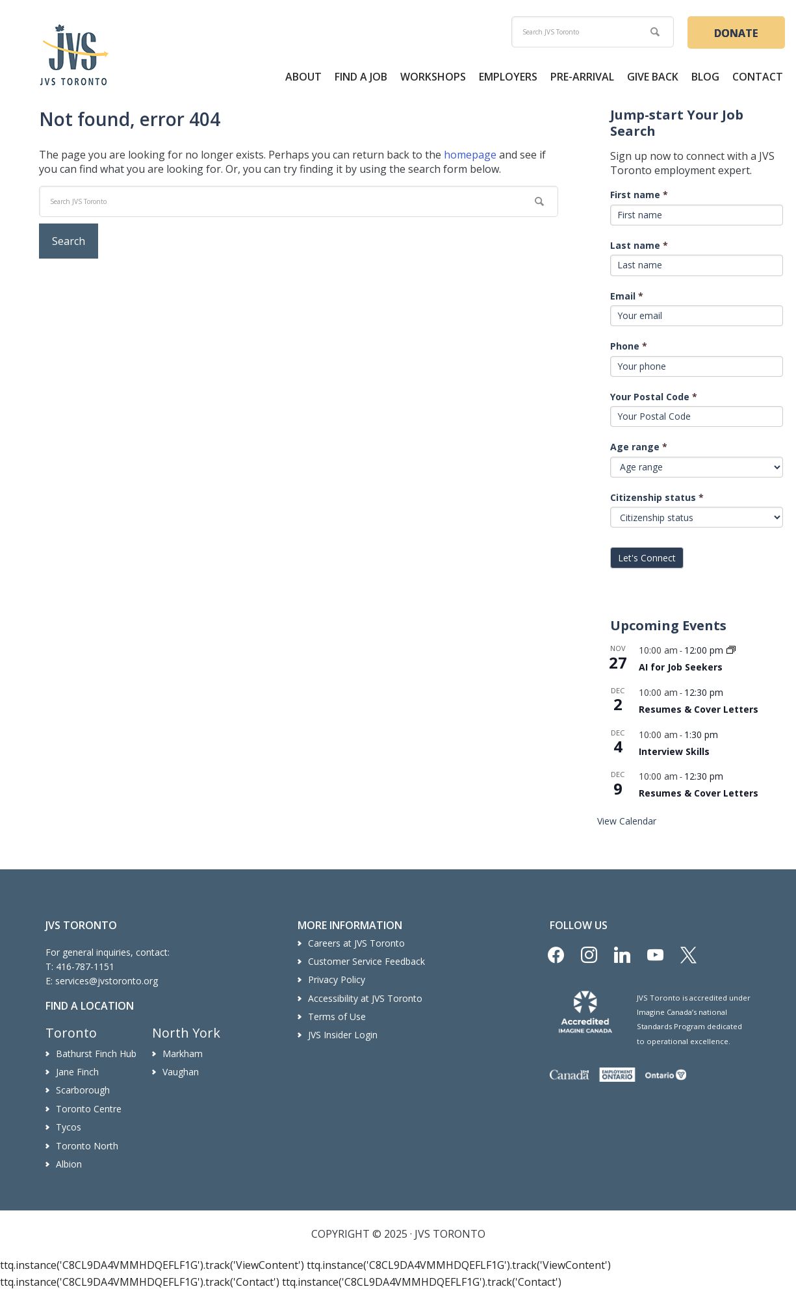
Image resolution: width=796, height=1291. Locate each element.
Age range (638, 447)
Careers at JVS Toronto (356, 943)
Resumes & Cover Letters (698, 709)
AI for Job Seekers (681, 667)
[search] (592, 31)
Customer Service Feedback (366, 961)
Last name (639, 245)
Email (626, 296)
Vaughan (180, 1072)
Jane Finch (77, 1072)
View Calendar (626, 821)
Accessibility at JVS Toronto (365, 998)
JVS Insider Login (343, 1035)
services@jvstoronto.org (106, 981)
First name (639, 194)
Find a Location (89, 1006)
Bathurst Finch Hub (96, 1053)
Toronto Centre (89, 1109)
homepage (470, 154)
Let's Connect (647, 558)
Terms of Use (337, 1016)
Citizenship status (657, 497)
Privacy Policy (336, 979)
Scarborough (83, 1090)
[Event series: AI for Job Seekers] (731, 650)
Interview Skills (674, 751)
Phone (628, 346)
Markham (182, 1053)
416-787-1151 (85, 966)
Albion (69, 1164)
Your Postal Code (653, 396)
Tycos (68, 1127)
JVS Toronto (74, 54)
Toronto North (87, 1146)
